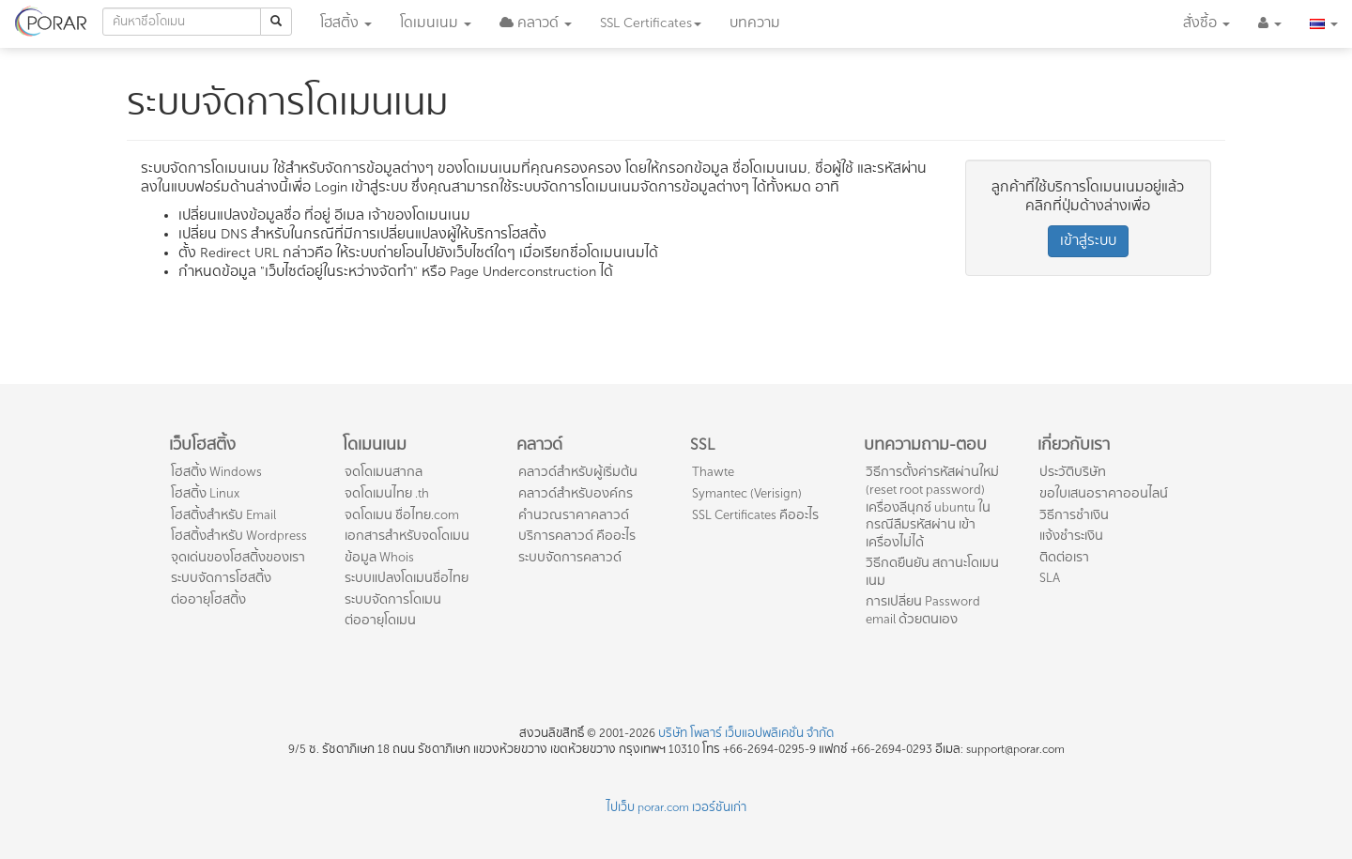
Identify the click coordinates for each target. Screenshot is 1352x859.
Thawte (713, 472)
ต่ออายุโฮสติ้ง (208, 599)
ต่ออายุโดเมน (380, 620)
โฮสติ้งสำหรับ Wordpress (239, 536)
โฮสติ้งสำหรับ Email (223, 515)
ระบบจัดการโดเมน (393, 599)
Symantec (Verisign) (747, 493)
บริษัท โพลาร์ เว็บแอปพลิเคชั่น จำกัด (746, 733)
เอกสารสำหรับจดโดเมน (407, 536)
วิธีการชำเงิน (1074, 515)
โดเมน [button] (435, 23)
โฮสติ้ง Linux (205, 493)
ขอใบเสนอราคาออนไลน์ (1103, 493)
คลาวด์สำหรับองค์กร (575, 493)
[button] (535, 23)
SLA (1049, 578)
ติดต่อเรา (1064, 557)
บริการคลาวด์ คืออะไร (577, 536)
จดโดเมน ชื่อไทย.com (402, 515)
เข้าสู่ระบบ (1088, 241)
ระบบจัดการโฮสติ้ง (221, 578)
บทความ (755, 23)
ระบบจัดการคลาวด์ (570, 557)
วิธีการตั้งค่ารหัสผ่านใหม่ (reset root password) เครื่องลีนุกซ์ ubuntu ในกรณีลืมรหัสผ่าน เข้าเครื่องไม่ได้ (932, 506)
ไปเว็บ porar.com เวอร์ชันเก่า (676, 807)
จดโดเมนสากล (383, 472)
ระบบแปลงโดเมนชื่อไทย (407, 578)
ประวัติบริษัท (1072, 472)
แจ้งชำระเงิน (1071, 536)
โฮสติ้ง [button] (346, 23)
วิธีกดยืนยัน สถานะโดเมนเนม (932, 572)
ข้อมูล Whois (379, 557)
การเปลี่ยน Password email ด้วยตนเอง (923, 610)
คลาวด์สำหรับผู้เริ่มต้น (578, 472)
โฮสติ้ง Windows (216, 472)
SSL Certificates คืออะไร (755, 515)
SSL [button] (650, 23)
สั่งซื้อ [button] (1206, 23)
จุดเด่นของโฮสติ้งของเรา (238, 557)
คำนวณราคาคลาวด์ (573, 515)
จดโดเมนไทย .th (387, 493)
